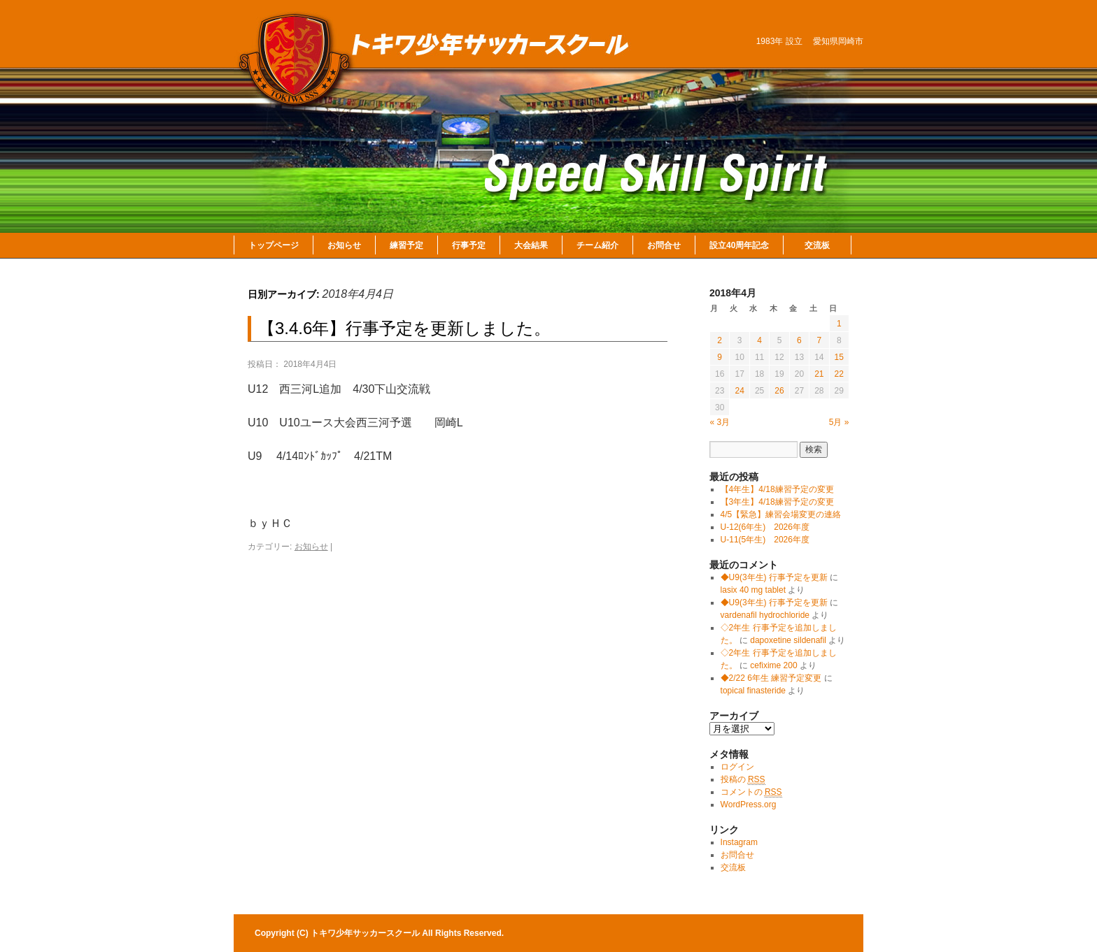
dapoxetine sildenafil (788, 640)
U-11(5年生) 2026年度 (765, 539)
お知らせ (344, 245)
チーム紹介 (597, 245)
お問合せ (664, 245)
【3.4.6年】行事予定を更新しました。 (404, 328)
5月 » (839, 422)
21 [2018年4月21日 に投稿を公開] (818, 374)
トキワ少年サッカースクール (366, 933)
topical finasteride (753, 690)
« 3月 (720, 422)
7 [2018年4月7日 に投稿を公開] (818, 340)
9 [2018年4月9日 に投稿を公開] (719, 357)
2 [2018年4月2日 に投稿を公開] (719, 340)
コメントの (751, 792)
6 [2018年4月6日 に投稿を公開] (799, 340)
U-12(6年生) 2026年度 (765, 527)
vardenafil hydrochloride (765, 615)
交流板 (817, 245)
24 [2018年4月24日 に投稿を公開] (739, 391)
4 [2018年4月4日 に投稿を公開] (759, 340)
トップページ (273, 245)
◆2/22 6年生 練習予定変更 (771, 678)
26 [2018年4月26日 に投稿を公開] (779, 391)
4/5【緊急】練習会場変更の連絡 (781, 514)
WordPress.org (749, 804)
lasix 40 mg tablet (753, 590)
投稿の (743, 779)
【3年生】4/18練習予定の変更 (777, 502)
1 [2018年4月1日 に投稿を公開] (839, 324)
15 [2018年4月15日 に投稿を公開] (839, 357)
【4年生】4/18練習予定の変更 (777, 489)
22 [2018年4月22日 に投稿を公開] (839, 374)
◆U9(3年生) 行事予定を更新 (774, 577)
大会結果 (531, 245)
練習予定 (406, 245)
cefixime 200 (773, 665)
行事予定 (469, 245)
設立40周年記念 (739, 245)
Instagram (739, 842)
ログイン (737, 767)
